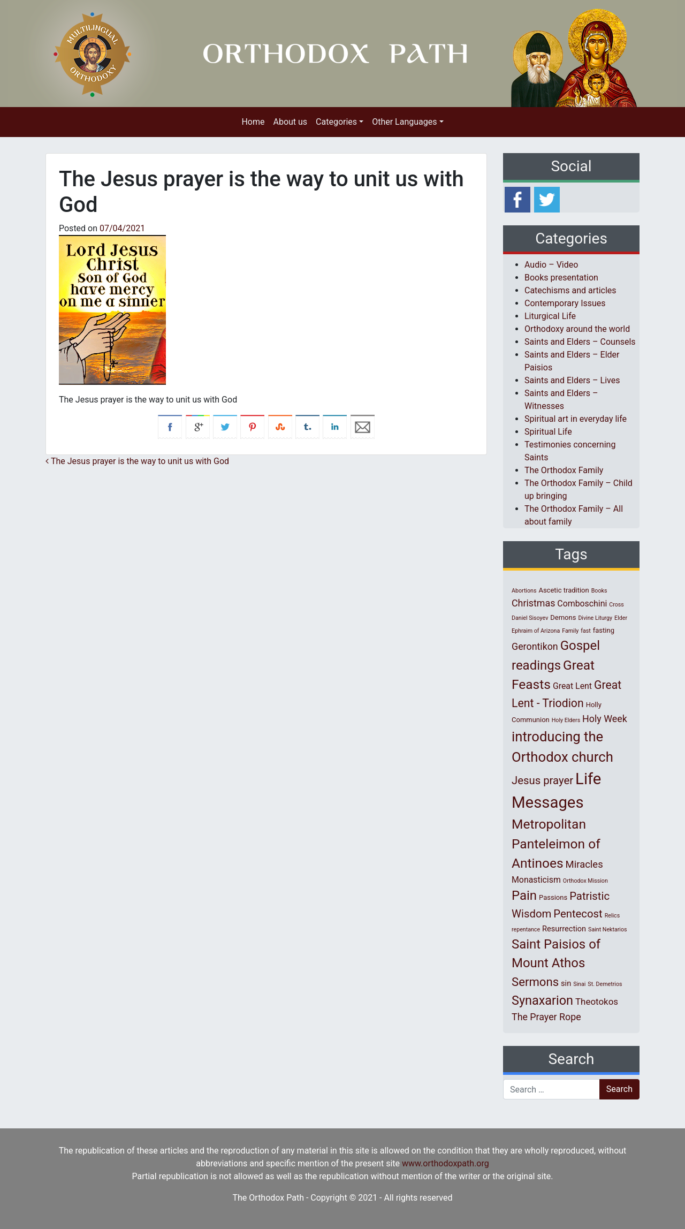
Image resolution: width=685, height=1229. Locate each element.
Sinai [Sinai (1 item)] (579, 984)
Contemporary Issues (565, 303)
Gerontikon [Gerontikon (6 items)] (535, 646)
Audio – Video (551, 265)
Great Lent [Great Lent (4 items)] (572, 686)
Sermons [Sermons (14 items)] (535, 982)
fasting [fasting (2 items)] (603, 630)
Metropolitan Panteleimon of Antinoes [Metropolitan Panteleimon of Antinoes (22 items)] (556, 843)
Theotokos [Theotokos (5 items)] (596, 1001)
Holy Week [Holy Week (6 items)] (604, 718)
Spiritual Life (548, 432)
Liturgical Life (550, 316)
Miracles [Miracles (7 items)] (584, 864)
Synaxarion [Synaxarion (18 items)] (542, 1000)
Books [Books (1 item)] (599, 590)
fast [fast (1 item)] (586, 630)
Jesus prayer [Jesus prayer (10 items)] (542, 780)
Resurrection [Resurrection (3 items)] (564, 929)
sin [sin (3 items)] (566, 983)
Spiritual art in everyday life (575, 419)
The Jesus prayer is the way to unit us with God (137, 461)
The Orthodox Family (563, 470)
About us (290, 122)
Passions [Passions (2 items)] (553, 897)
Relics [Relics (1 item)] (612, 915)
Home (252, 122)
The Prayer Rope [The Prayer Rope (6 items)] (546, 1016)
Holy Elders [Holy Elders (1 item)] (566, 720)
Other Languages (404, 122)
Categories (336, 122)
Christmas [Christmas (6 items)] (533, 603)
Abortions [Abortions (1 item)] (524, 590)
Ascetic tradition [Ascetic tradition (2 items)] (563, 590)
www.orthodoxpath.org (445, 1163)
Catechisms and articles (570, 290)
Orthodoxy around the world (577, 329)
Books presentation (561, 277)
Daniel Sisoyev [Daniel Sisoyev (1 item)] (530, 617)
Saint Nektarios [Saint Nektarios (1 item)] (607, 929)
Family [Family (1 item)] (570, 630)
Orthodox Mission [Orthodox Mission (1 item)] (585, 880)
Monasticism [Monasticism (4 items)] (536, 880)
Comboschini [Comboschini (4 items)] (582, 603)
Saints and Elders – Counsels (580, 342)
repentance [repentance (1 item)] (526, 929)
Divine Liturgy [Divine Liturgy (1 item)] (595, 617)
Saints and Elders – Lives (572, 380)
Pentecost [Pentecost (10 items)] (577, 913)
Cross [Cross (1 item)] (616, 604)
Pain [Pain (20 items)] (524, 895)
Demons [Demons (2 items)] (563, 617)
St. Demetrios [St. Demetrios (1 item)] (605, 984)
